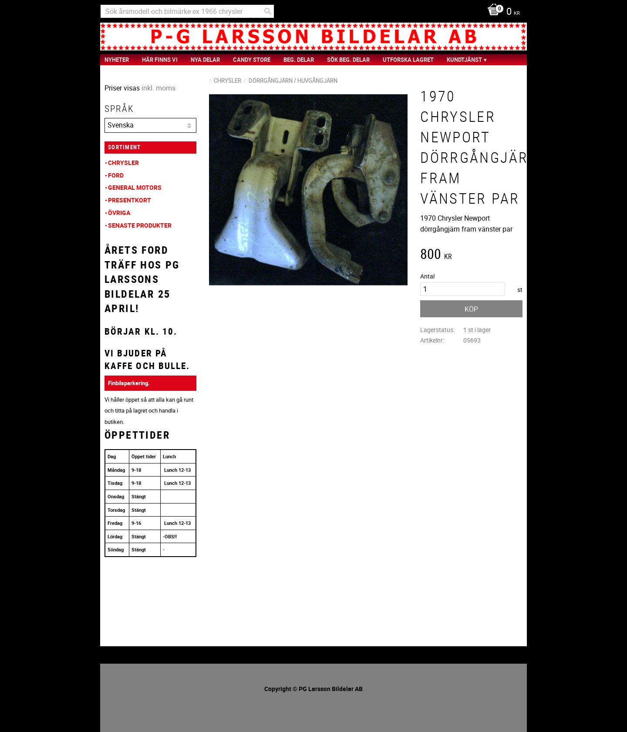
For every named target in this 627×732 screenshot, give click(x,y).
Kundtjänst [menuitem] (464, 60)
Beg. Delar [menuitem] (298, 60)
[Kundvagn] (501, 12)
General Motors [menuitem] (135, 187)
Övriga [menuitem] (119, 212)
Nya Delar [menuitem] (205, 60)
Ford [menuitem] (116, 175)
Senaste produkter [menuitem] (140, 225)
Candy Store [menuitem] (251, 60)
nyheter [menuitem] (116, 60)
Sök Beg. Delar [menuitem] (348, 60)
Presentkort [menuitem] (129, 200)
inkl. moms (158, 88)
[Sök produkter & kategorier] (187, 11)
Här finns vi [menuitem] (160, 60)
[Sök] (267, 11)
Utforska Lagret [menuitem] (408, 60)
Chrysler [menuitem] (123, 162)
